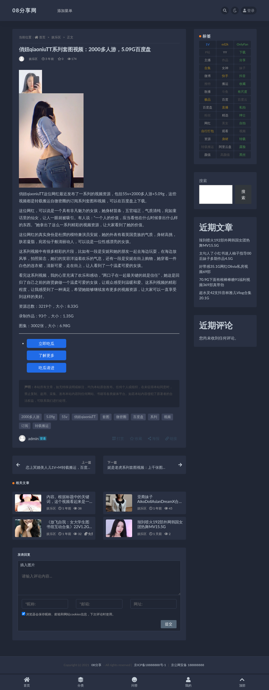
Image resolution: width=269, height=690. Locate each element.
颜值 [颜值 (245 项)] (207, 155)
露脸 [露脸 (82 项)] (242, 147)
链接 (171, 438)
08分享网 (24, 10)
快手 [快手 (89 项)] (225, 76)
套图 (105, 417)
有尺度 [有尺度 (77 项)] (242, 92)
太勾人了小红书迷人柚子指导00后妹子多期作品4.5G (225, 256)
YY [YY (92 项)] (225, 52)
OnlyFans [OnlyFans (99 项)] (242, 45)
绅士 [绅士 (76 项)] (242, 115)
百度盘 (138, 417)
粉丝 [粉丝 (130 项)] (207, 115)
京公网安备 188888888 (187, 666)
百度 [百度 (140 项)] (225, 99)
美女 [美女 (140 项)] (225, 123)
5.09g (50, 417)
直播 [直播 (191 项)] (225, 107)
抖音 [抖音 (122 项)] (242, 76)
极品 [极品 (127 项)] (207, 99)
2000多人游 (30, 417)
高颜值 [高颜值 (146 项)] (225, 155)
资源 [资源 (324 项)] (207, 139)
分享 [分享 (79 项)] (242, 60)
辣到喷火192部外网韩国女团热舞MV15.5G (160, 525)
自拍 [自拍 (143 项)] (242, 123)
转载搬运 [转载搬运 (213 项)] (207, 147)
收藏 (136, 438)
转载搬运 (42, 426)
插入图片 (27, 565)
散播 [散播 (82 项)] (207, 92)
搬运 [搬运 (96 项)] (225, 84)
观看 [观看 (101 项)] (225, 131)
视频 (167, 417)
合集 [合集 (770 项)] (207, 68)
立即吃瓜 (46, 343)
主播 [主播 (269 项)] (207, 60)
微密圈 (121, 417)
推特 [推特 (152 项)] (207, 84)
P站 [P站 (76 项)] (207, 52)
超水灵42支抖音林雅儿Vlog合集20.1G (225, 295)
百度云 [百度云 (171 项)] (242, 99)
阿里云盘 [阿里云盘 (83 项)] (225, 147)
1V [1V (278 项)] (208, 44)
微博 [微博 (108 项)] (207, 76)
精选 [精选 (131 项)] (225, 115)
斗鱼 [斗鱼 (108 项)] (225, 92)
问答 (135, 682)
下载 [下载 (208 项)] (242, 52)
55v (65, 417)
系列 (153, 417)
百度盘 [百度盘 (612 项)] (207, 107)
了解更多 (46, 355)
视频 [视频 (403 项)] (242, 131)
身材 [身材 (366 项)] (225, 139)
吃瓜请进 (46, 367)
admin (33, 438)
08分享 (96, 666)
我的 (188, 682)
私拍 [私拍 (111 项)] (242, 107)
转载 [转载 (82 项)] (242, 139)
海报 (153, 438)
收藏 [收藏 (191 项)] (242, 84)
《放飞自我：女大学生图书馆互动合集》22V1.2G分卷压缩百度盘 (67, 527)
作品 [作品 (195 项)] (225, 60)
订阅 (24, 426)
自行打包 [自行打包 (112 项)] (207, 131)
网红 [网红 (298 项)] (207, 123)
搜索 (203, 180)
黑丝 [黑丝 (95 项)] (242, 155)
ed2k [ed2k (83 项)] (225, 44)
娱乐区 (56, 37)
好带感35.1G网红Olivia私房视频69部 (223, 269)
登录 (249, 10)
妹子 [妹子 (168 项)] (242, 68)
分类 (81, 682)
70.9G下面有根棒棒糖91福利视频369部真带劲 (224, 282)
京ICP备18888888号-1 (150, 666)
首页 (42, 37)
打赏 (118, 438)
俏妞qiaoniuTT (85, 417)
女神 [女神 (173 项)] (225, 68)
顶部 (242, 682)
